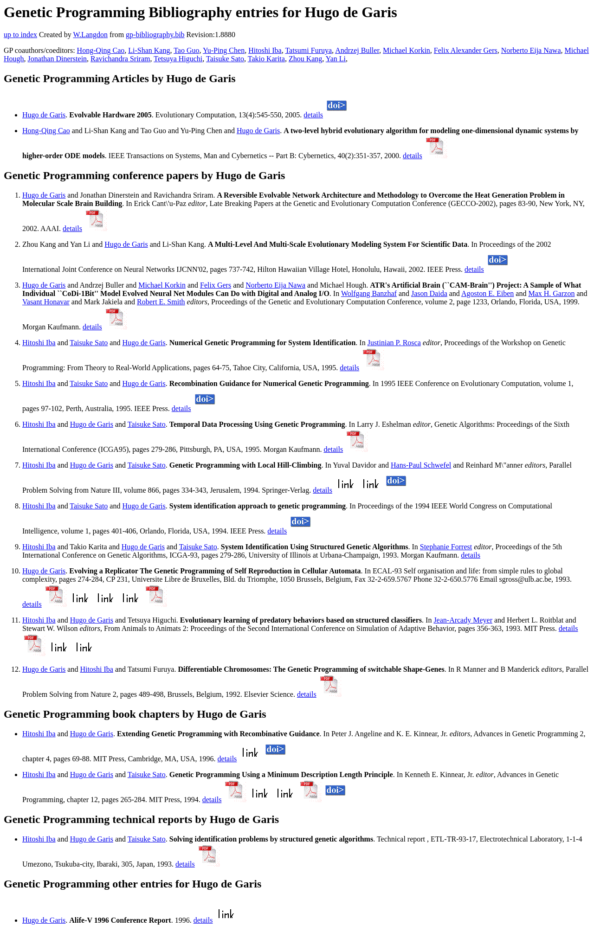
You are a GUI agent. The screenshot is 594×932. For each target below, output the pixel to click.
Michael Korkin (406, 50)
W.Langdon (90, 35)
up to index (20, 35)
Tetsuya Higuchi (178, 59)
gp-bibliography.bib (155, 35)
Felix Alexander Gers (465, 50)
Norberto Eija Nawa (531, 50)
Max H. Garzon (551, 293)
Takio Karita (266, 59)
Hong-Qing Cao (101, 50)
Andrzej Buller (357, 50)
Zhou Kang (305, 59)
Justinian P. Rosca (394, 343)
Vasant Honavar (46, 302)
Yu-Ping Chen (224, 50)
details (313, 115)
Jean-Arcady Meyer (462, 620)
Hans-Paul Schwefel (421, 465)
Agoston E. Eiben (487, 293)
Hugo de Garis (43, 115)
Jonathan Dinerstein (57, 59)
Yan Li (336, 59)
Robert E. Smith (161, 302)
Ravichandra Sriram (120, 59)
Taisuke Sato (225, 59)
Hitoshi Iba (265, 50)
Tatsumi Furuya (308, 50)
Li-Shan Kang (149, 50)
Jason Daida (429, 293)
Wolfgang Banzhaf (369, 293)
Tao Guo (186, 50)
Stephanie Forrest (446, 547)
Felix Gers (215, 285)
